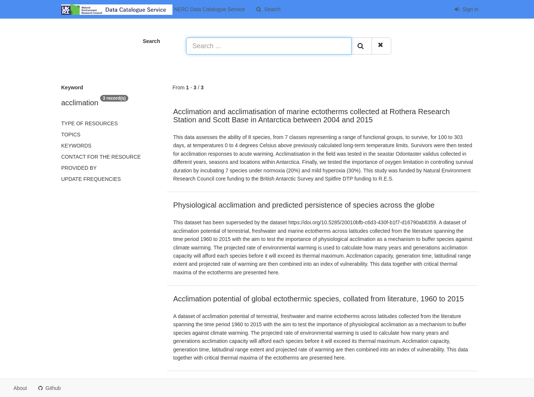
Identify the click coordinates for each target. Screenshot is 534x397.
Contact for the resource (101, 157)
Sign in (466, 9)
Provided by (79, 168)
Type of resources (89, 123)
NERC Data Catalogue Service (153, 9)
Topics (70, 135)
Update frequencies (91, 179)
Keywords (76, 146)
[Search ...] (269, 45)
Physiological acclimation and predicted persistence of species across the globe (304, 205)
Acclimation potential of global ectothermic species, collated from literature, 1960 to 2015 (318, 299)
